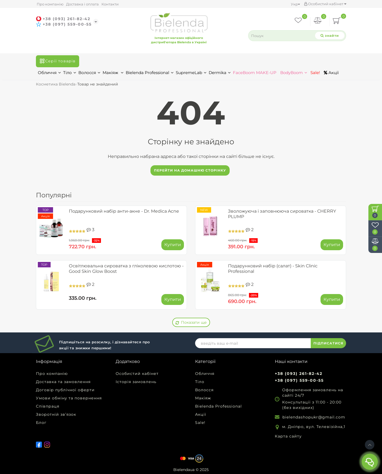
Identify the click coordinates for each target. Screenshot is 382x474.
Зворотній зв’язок (56, 414)
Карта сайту (288, 436)
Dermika (220, 72)
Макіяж (113, 72)
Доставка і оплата (82, 4)
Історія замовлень (136, 381)
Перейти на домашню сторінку (190, 170)
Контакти (110, 4)
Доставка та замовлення (63, 381)
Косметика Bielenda (55, 84)
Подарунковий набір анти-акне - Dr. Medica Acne (124, 211)
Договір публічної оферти (65, 389)
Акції (331, 72)
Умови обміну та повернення (69, 398)
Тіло (69, 72)
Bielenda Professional (150, 72)
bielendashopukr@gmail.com (313, 417)
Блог (41, 422)
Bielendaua (184, 469)
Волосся (89, 72)
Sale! (314, 72)
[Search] (329, 35)
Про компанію (50, 4)
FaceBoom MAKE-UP (254, 72)
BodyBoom (293, 72)
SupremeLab (191, 72)
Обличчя (49, 72)
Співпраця (47, 406)
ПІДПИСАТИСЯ (328, 343)
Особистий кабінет (325, 4)
